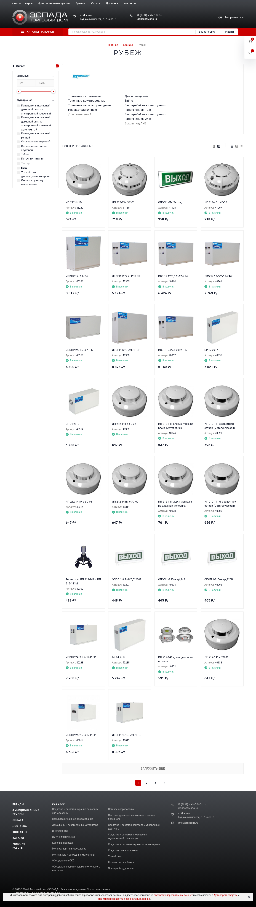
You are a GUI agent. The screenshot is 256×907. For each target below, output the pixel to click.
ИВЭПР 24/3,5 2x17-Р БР (127, 735)
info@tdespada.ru (188, 822)
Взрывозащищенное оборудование (72, 818)
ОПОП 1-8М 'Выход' (170, 202)
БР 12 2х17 (211, 350)
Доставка (19, 826)
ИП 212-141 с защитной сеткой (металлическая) (219, 426)
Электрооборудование (121, 868)
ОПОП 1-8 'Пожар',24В (171, 579)
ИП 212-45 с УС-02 (215, 202)
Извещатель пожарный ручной (35, 135)
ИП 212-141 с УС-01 (216, 657)
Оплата (17, 820)
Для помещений (79, 114)
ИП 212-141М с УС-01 (79, 501)
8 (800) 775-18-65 (149, 15)
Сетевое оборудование (121, 809)
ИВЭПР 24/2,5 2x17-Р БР (81, 735)
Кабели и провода (62, 842)
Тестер (25, 163)
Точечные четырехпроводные (89, 105)
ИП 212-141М (74, 202)
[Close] (249, 897)
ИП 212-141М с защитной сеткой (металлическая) (220, 503)
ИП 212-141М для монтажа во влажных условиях (175, 503)
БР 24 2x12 (72, 423)
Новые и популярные (77, 146)
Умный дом (114, 856)
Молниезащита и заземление (69, 848)
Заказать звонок (147, 18)
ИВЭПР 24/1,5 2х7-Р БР (80, 350)
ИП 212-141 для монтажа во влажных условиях (175, 426)
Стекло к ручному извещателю (32, 182)
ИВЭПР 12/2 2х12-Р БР (126, 276)
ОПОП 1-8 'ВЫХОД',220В (127, 579)
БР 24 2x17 (119, 657)
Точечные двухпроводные (86, 100)
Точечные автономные (84, 96)
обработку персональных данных (173, 895)
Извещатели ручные (82, 109)
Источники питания (63, 836)
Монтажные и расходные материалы (73, 854)
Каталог (18, 838)
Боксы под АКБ (135, 123)
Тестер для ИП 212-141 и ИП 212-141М (83, 581)
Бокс (24, 167)
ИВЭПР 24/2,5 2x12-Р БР (173, 350)
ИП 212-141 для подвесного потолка (175, 659)
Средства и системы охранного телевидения (134, 844)
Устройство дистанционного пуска (35, 174)
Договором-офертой (225, 895)
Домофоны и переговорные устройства (75, 825)
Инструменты (60, 830)
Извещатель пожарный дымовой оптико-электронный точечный (36, 109)
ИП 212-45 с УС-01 (123, 202)
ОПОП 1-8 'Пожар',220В (218, 579)
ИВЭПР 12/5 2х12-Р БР (218, 276)
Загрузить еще (153, 768)
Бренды (18, 804)
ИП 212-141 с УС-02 (124, 423)
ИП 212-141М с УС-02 (125, 501)
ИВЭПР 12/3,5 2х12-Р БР (173, 276)
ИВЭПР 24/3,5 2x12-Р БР (81, 657)
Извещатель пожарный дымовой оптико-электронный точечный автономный (36, 123)
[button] (250, 41)
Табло (25, 154)
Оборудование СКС (63, 860)
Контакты (19, 832)
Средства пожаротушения (123, 850)
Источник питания (32, 158)
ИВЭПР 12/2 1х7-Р (77, 276)
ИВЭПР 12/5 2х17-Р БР (126, 350)
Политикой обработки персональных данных (124, 898)
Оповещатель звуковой (35, 141)
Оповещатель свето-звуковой (34, 148)
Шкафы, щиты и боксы (121, 862)
